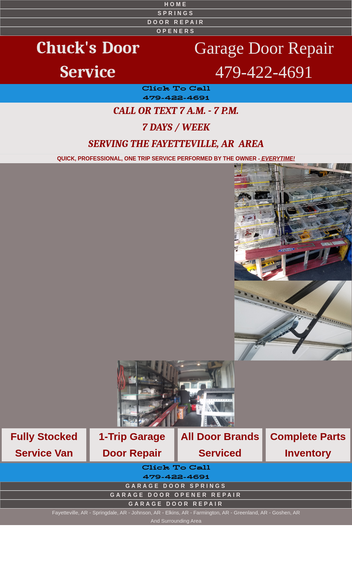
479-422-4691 (176, 522)
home (176, 4)
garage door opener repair (176, 545)
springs (175, 13)
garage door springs (176, 536)
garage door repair (176, 554)
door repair (176, 22)
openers (175, 31)
